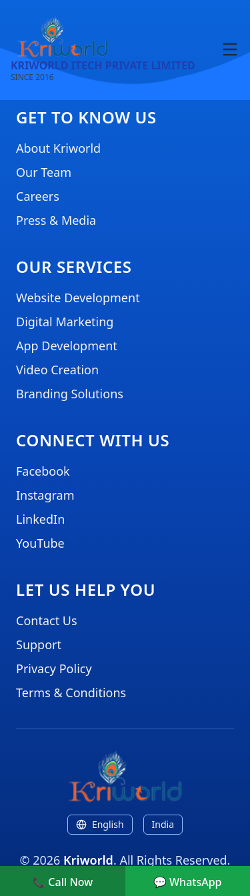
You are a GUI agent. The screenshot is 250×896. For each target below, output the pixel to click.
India (163, 824)
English (100, 824)
